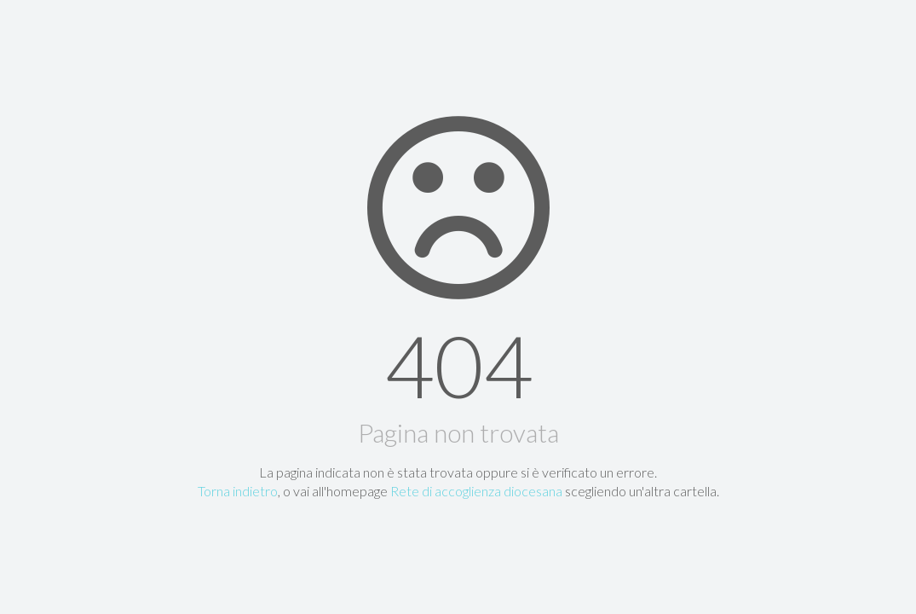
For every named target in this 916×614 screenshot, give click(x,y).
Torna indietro (238, 491)
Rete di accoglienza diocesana (476, 491)
